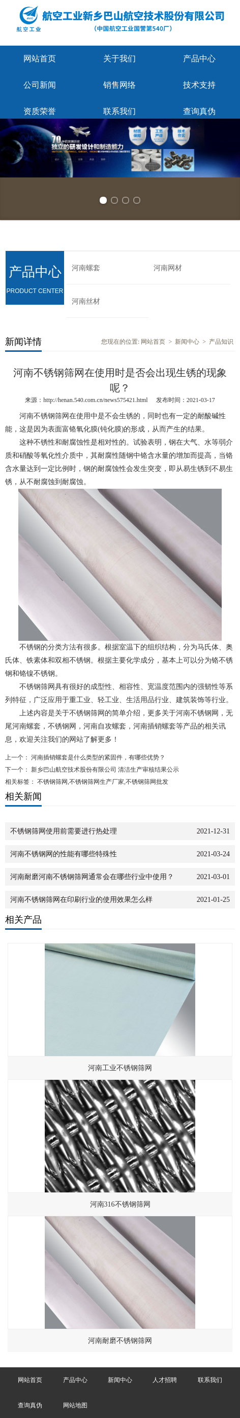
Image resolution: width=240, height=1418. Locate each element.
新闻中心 (187, 341)
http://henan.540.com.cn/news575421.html (95, 400)
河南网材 (168, 268)
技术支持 (199, 85)
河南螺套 (86, 268)
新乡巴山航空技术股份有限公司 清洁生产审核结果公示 (104, 769)
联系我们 (119, 111)
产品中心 (199, 58)
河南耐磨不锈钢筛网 (120, 1340)
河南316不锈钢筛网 (120, 1204)
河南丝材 (86, 301)
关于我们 (119, 58)
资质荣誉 (39, 111)
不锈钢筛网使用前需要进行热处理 (63, 831)
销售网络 (119, 85)
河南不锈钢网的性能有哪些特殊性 (63, 854)
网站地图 (75, 1405)
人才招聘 (165, 1380)
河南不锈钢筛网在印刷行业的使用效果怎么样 (81, 899)
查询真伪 (199, 111)
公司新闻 (39, 85)
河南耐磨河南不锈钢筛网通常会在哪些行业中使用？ (92, 877)
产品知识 (221, 341)
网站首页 (39, 58)
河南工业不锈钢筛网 (120, 1068)
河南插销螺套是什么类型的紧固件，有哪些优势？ (97, 757)
